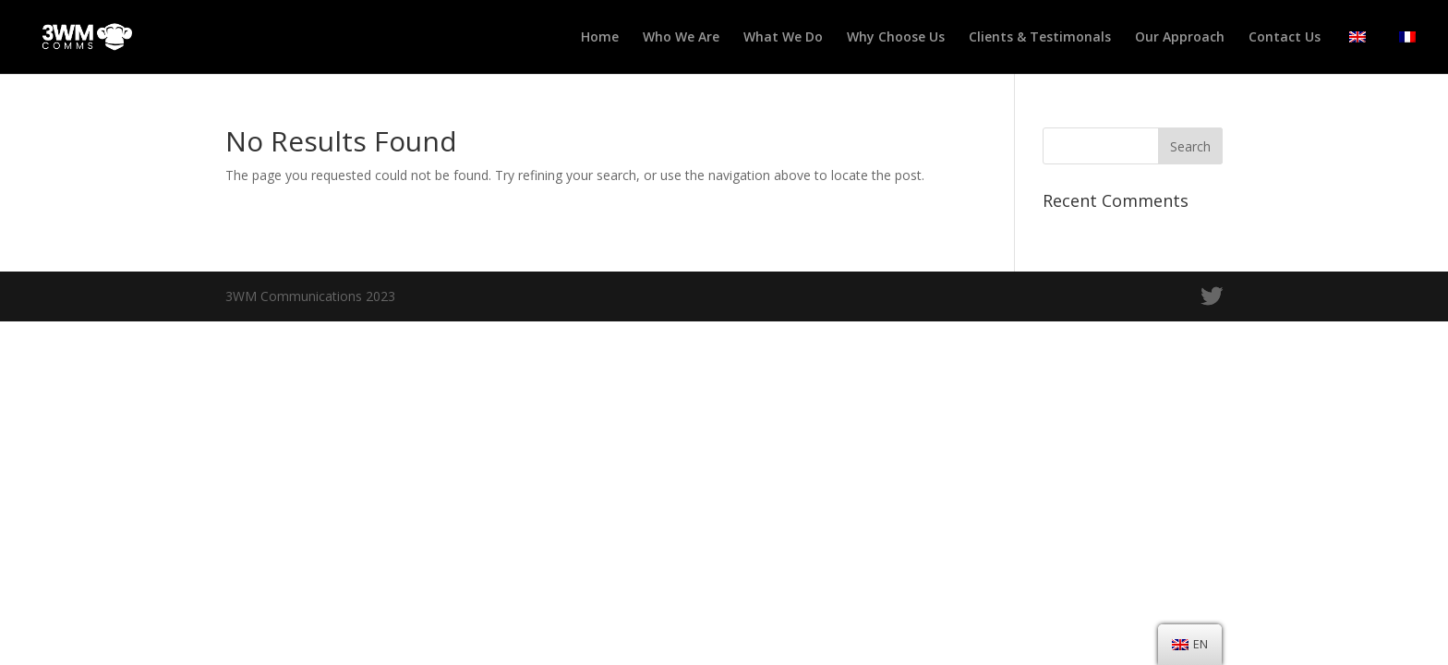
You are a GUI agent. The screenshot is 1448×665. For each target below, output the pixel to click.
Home (600, 37)
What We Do (783, 37)
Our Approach (1180, 37)
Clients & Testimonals (1040, 37)
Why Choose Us (896, 37)
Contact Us (1285, 37)
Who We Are (681, 37)
